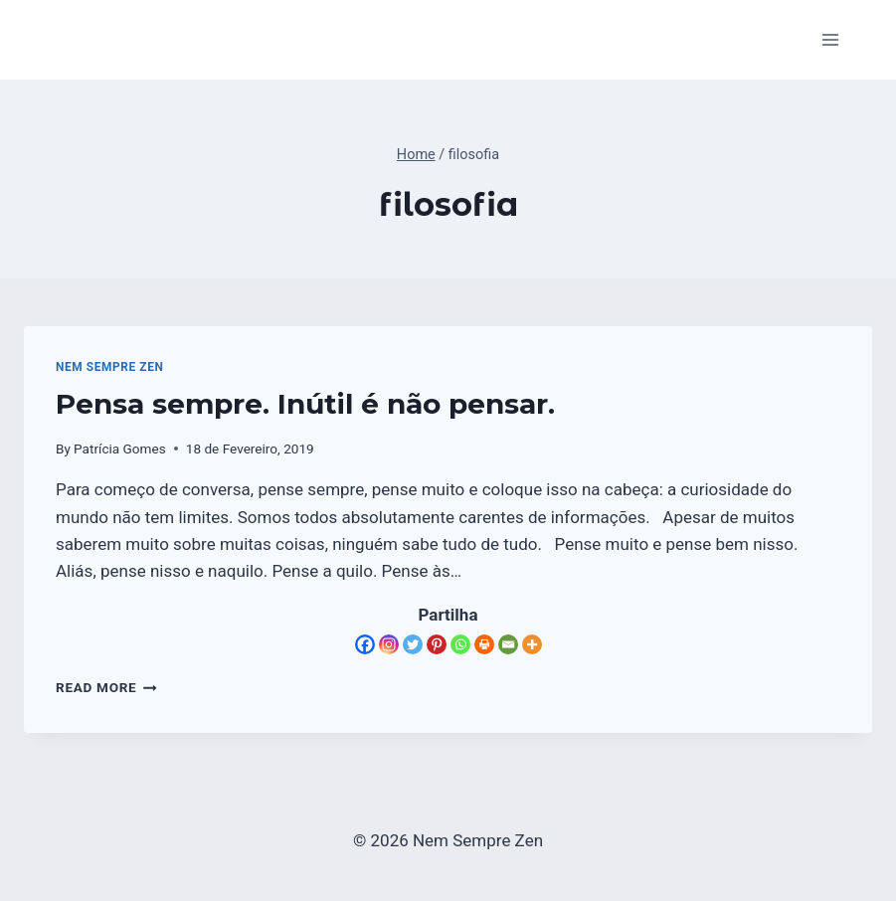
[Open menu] (829, 39)
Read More (106, 687)
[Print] (484, 644)
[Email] (508, 644)
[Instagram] (389, 644)
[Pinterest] (437, 644)
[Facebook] (365, 644)
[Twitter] (413, 644)
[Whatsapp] (460, 644)
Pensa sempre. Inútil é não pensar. (305, 404)
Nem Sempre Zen (109, 367)
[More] (532, 644)
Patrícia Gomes (120, 448)
